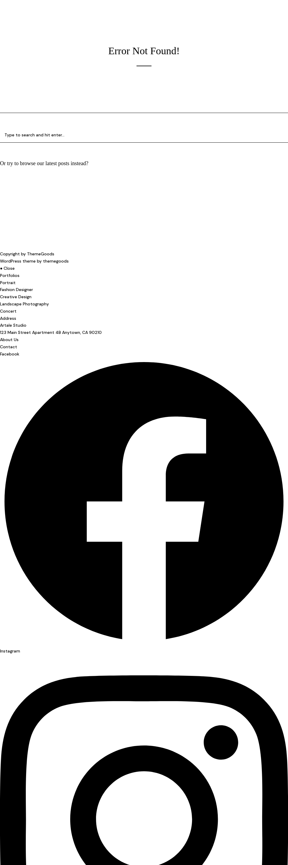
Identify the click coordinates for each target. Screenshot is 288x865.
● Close (7, 268)
